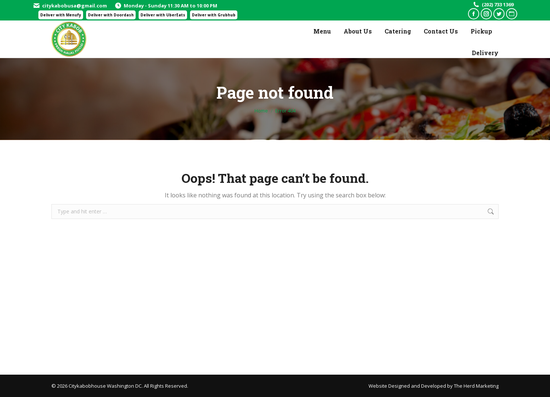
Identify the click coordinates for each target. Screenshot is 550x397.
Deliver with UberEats (162, 15)
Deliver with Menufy (60, 15)
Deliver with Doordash (111, 15)
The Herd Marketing (476, 385)
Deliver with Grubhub (214, 15)
